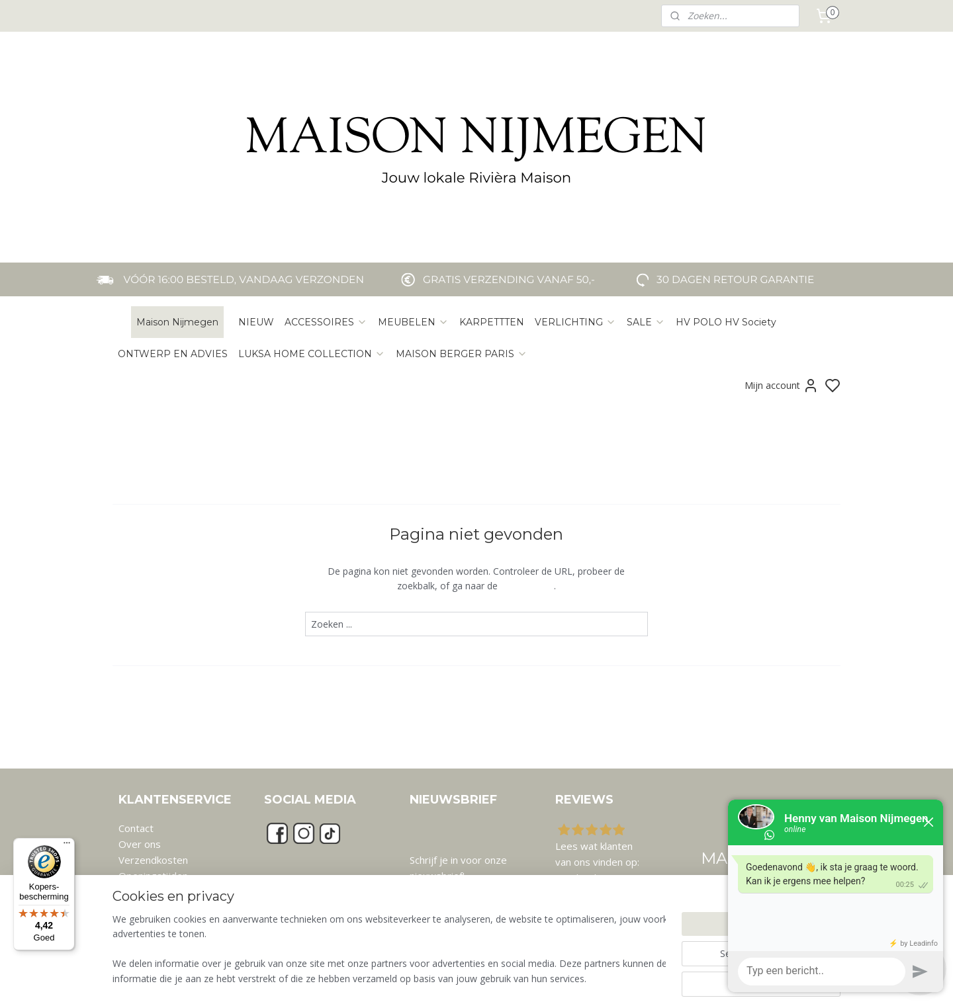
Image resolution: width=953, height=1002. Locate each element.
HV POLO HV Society (726, 322)
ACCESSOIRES (326, 322)
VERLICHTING (575, 322)
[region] (389, 950)
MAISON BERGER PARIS (461, 354)
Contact (136, 828)
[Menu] (67, 846)
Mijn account (782, 386)
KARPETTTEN (491, 322)
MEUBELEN (413, 322)
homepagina (527, 585)
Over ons (139, 844)
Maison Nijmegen (177, 322)
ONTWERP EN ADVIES (173, 354)
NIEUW (256, 322)
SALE (646, 322)
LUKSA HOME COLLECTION (311, 354)
